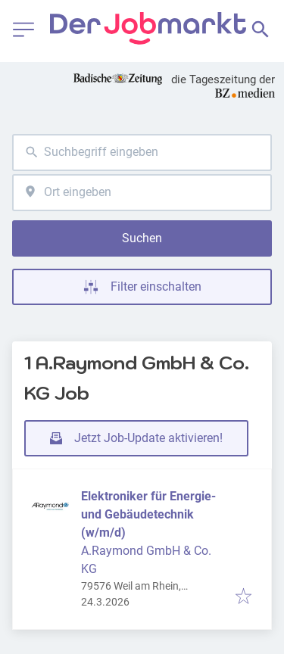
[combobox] (142, 152)
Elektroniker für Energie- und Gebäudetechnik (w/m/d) (148, 514)
